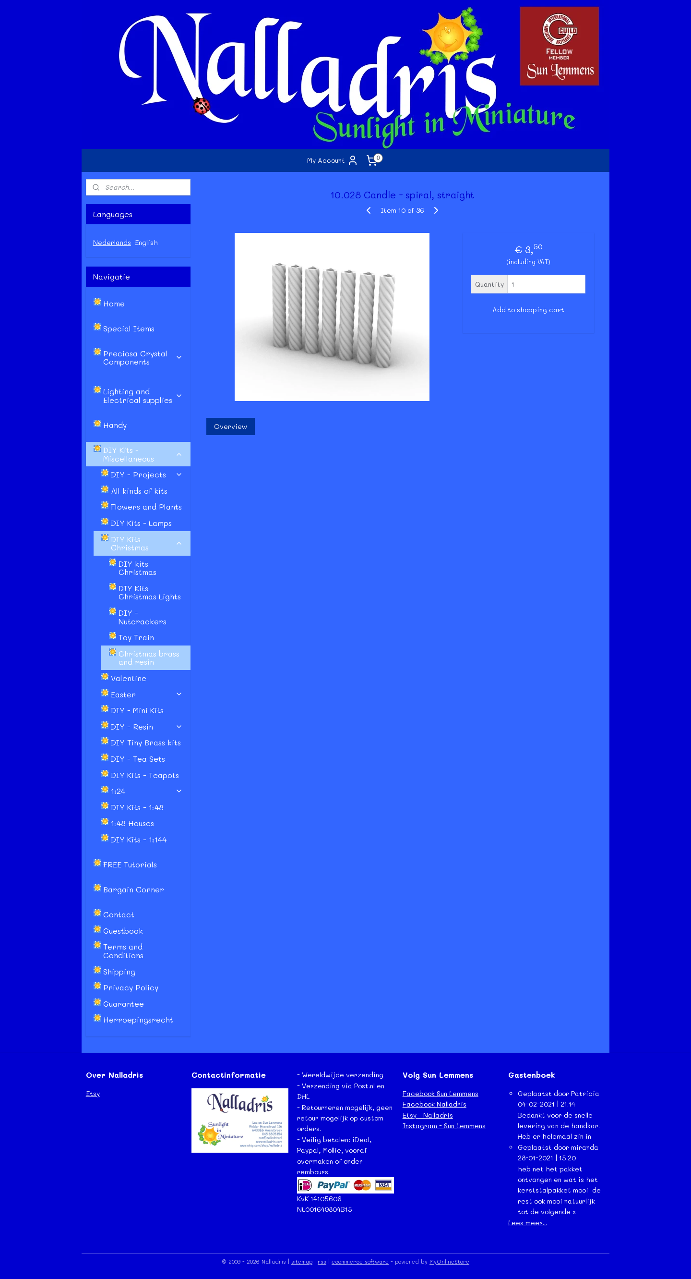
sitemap (301, 1261)
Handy (115, 425)
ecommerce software (360, 1261)
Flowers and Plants (146, 506)
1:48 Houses (132, 823)
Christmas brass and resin (149, 657)
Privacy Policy (130, 987)
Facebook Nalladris (434, 1103)
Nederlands (112, 242)
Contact (118, 914)
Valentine (128, 678)
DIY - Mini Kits (137, 710)
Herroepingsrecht (138, 1019)
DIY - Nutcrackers (143, 617)
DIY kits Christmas (137, 568)
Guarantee (123, 1004)
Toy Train (136, 637)
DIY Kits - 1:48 (137, 807)
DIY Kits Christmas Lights (150, 592)
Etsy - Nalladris (428, 1115)
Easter (147, 694)
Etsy (93, 1093)
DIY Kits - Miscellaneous (143, 454)
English (146, 242)
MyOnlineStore (449, 1261)
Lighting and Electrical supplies (143, 395)
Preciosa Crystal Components (143, 357)
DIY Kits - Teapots (145, 775)
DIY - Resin (147, 726)
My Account (332, 160)
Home (114, 303)
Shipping (119, 971)
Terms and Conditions (123, 950)
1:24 (147, 791)
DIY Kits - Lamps (141, 523)
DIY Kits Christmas (147, 543)
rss (322, 1261)
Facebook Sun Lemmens (440, 1093)
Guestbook (123, 931)
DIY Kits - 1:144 (139, 839)
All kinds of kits (139, 491)
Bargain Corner (133, 889)
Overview (230, 426)
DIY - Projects (147, 474)
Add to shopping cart (528, 309)
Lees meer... (527, 1222)
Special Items (129, 328)
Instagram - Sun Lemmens (444, 1125)
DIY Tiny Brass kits (146, 742)
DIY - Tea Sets (138, 759)
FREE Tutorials (130, 864)
